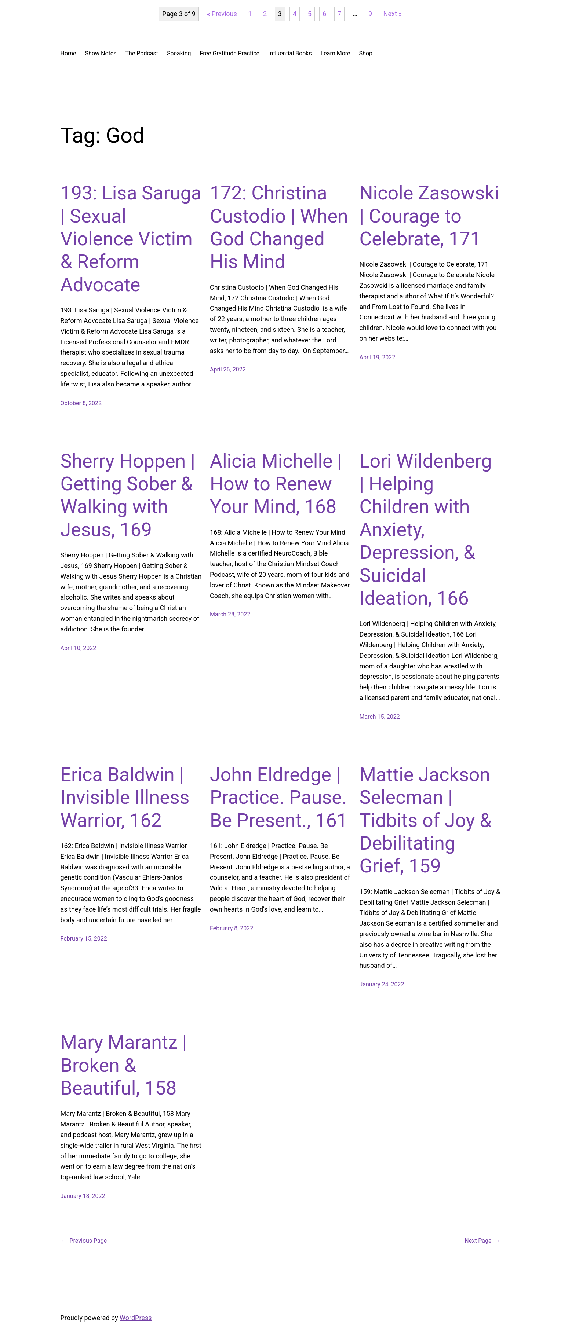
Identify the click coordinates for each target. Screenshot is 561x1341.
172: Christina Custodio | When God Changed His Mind (279, 227)
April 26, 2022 (228, 369)
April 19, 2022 (378, 357)
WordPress (136, 1318)
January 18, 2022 (83, 1195)
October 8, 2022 (81, 403)
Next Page (482, 1241)
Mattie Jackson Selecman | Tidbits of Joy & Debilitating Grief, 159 (426, 820)
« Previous (222, 14)
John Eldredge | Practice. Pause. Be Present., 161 (278, 797)
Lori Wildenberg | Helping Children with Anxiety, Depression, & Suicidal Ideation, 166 (426, 529)
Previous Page (84, 1241)
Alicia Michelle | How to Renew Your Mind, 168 (276, 484)
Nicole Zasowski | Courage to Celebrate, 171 (429, 216)
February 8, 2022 (231, 928)
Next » (392, 14)
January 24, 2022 (382, 984)
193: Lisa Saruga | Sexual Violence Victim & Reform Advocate (131, 239)
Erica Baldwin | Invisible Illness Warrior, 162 (125, 797)
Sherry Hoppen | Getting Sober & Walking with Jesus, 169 (128, 495)
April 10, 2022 (78, 648)
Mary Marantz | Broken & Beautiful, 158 (124, 1065)
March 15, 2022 (380, 716)
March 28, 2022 (230, 614)
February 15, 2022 (84, 938)
